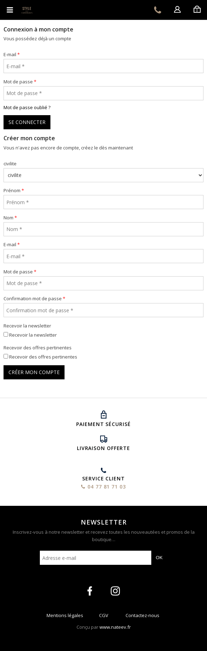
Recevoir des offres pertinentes (38, 347)
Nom (8, 217)
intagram (115, 591)
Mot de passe (18, 81)
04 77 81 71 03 (158, 10)
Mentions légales (65, 617)
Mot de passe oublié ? (27, 107)
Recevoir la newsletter (27, 325)
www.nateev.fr (115, 627)
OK (159, 557)
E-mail (10, 54)
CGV (103, 617)
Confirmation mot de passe (33, 298)
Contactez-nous (142, 617)
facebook (89, 591)
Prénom (12, 190)
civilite (10, 163)
